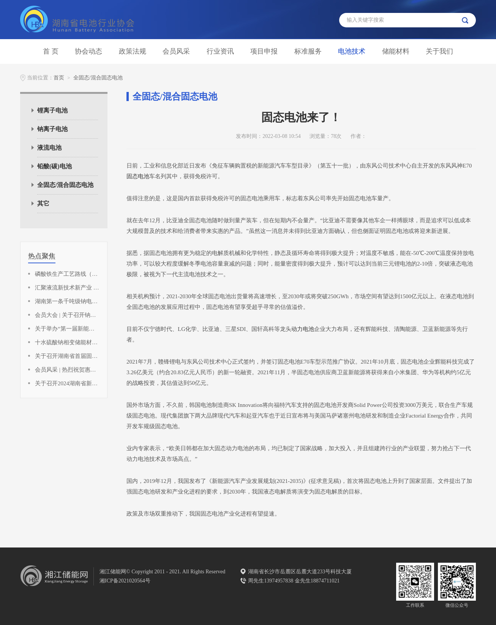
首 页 (50, 51)
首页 (59, 78)
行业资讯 (220, 51)
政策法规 (132, 51)
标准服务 (308, 51)
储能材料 (395, 51)
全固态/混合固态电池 (98, 78)
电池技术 (351, 51)
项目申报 (264, 51)
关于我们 (439, 51)
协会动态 (88, 51)
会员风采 (176, 51)
